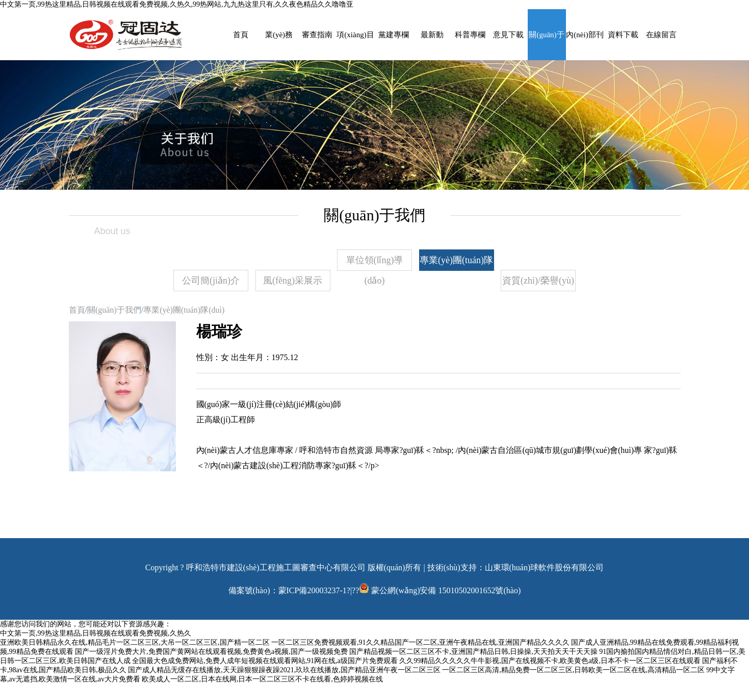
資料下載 (623, 35)
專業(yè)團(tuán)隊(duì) (456, 263)
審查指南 (317, 35)
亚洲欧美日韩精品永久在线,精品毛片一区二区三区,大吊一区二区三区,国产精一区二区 (135, 642)
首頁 (240, 35)
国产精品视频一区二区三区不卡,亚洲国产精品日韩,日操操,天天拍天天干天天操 (473, 651)
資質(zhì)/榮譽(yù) (538, 280)
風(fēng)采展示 (292, 280)
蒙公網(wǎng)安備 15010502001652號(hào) (446, 590)
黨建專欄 (393, 35)
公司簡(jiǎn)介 (211, 280)
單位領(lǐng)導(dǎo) (374, 263)
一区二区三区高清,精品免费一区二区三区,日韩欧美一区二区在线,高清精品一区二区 (573, 670)
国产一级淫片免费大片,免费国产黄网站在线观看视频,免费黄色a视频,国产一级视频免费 (211, 651)
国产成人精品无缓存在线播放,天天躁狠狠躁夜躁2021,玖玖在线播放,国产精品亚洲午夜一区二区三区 (284, 670)
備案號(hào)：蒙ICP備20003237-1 (287, 590)
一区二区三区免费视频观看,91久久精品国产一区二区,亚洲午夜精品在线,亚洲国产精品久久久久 (420, 642)
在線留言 (661, 35)
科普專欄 (470, 35)
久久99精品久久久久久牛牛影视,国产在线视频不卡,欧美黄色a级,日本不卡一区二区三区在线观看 (550, 661)
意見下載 (508, 35)
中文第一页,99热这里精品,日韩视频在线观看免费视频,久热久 (95, 633)
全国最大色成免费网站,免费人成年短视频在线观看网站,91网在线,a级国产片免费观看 (265, 661)
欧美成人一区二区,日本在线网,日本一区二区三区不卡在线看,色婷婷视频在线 (262, 679)
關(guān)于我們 (114, 310)
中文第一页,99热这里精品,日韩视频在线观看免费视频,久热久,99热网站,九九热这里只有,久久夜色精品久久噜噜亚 (176, 4)
